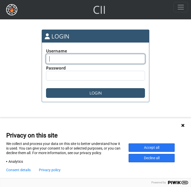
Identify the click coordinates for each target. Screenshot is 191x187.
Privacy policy (50, 170)
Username (56, 51)
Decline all (152, 158)
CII (99, 9)
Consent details (18, 170)
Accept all (151, 147)
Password (56, 68)
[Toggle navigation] (181, 7)
